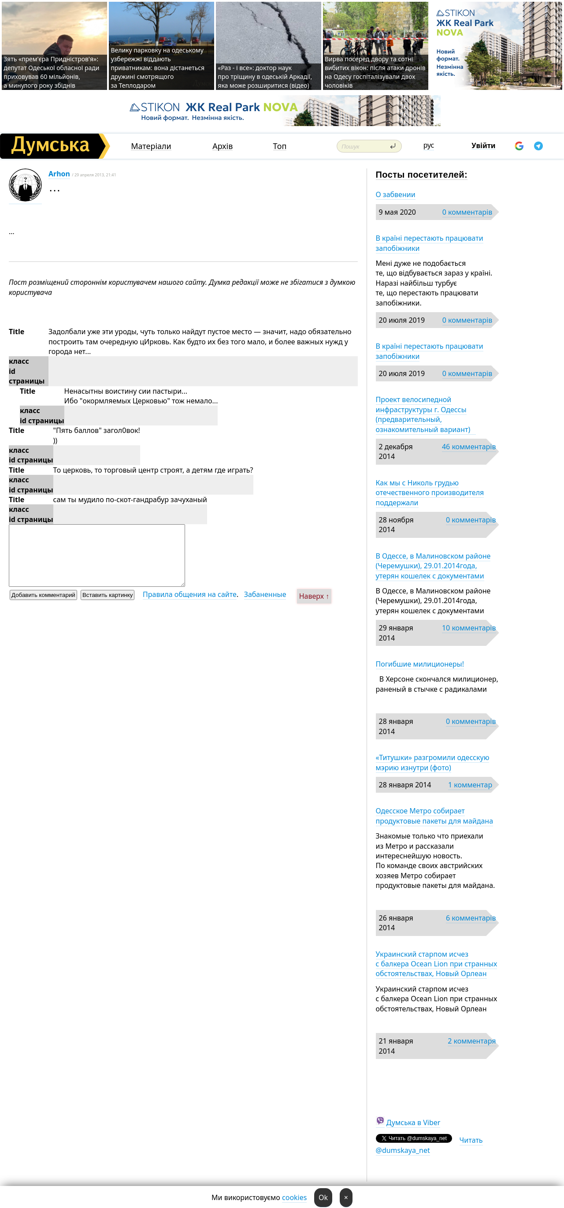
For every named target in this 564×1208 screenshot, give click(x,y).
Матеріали (151, 146)
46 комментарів (469, 446)
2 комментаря (472, 1041)
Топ (280, 146)
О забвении (396, 194)
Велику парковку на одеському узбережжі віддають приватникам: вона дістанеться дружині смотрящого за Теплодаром (157, 67)
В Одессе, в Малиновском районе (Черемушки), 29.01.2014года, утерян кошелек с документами (433, 566)
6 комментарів (471, 918)
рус (428, 145)
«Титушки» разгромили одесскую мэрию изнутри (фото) (433, 762)
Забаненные (265, 594)
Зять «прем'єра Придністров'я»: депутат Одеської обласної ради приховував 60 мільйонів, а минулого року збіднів (51, 72)
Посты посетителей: (422, 174)
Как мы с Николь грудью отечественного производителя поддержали (430, 492)
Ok (323, 1197)
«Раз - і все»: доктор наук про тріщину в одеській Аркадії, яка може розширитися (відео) (265, 76)
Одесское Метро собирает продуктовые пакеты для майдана (435, 815)
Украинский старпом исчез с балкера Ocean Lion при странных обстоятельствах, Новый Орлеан (436, 964)
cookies (294, 1197)
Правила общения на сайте (190, 594)
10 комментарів (469, 628)
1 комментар (470, 785)
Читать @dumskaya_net (429, 1145)
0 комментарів (467, 212)
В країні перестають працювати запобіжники (429, 243)
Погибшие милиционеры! (420, 664)
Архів (222, 146)
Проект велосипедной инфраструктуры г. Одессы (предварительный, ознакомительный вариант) (426, 414)
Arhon (59, 174)
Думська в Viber (413, 1122)
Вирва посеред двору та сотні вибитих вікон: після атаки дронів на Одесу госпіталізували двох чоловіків (375, 72)
